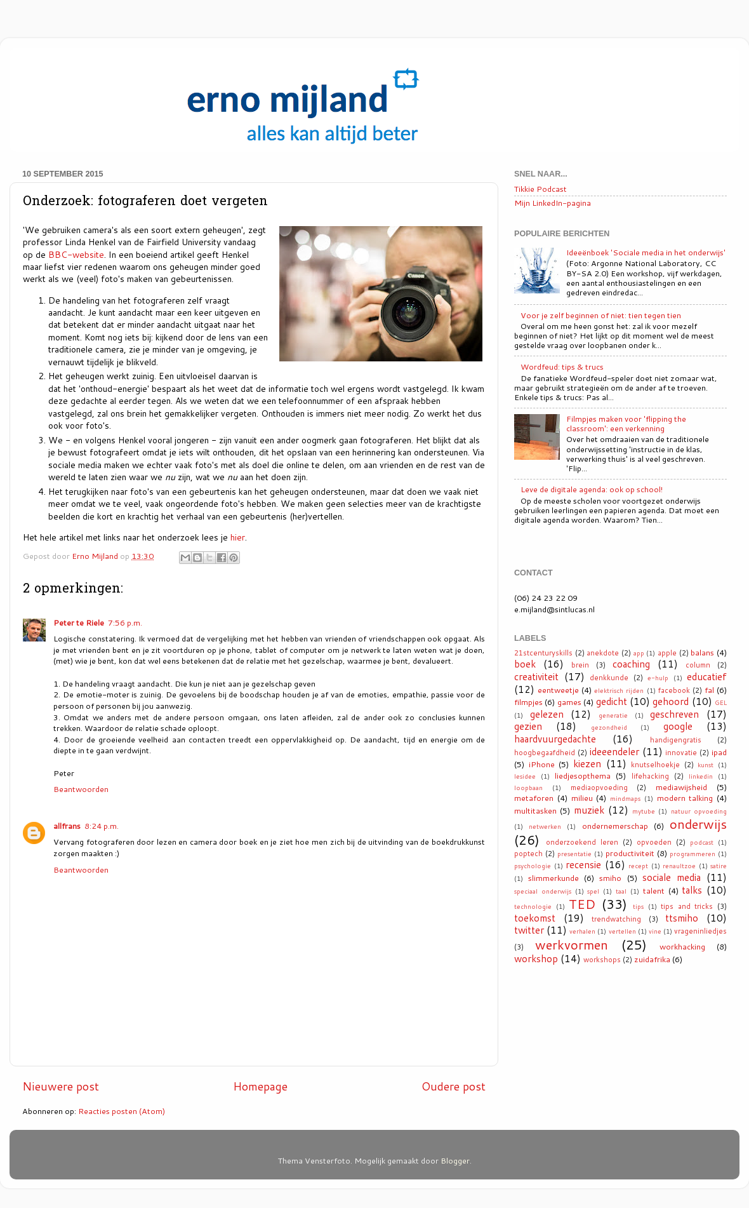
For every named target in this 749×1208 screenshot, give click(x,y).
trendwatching (616, 919)
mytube (643, 811)
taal (621, 891)
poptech (528, 854)
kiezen (587, 763)
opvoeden (654, 842)
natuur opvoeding (699, 811)
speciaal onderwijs (542, 891)
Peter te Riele (78, 622)
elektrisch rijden (619, 690)
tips (638, 906)
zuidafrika (652, 959)
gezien (528, 726)
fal (709, 689)
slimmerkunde (553, 877)
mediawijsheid (681, 787)
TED (582, 904)
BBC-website (76, 254)
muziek (589, 810)
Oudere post (453, 1086)
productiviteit (630, 853)
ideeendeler (614, 751)
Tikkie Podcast (540, 188)
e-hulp (657, 677)
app (638, 652)
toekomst (534, 918)
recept (638, 865)
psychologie (532, 865)
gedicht (611, 701)
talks (692, 890)
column (698, 665)
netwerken (545, 826)
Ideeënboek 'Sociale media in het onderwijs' (646, 252)
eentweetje (558, 689)
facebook (674, 690)
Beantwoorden (81, 789)
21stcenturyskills (543, 653)
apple (667, 653)
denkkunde (609, 678)
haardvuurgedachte (555, 739)
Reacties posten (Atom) (121, 1111)
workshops (602, 960)
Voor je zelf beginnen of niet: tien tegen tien (600, 315)
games (569, 702)
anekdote (603, 653)
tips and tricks (687, 906)
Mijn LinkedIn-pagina (552, 202)
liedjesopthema (583, 775)
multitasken (535, 810)
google (678, 726)
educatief (707, 676)
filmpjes (528, 702)
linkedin (701, 776)
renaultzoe (679, 865)
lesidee (525, 776)
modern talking (685, 797)
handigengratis (675, 740)
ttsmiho (681, 918)
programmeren (692, 853)
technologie (533, 906)
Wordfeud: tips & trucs (562, 366)
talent (654, 890)
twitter (529, 930)
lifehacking (650, 776)
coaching (631, 664)
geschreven (674, 714)
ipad (719, 752)
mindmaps (625, 798)
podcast (701, 842)
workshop (536, 958)
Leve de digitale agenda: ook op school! (591, 489)
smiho (610, 877)
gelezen (547, 714)
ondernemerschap (615, 825)
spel (593, 891)
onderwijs (698, 824)
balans (702, 652)
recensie (583, 864)
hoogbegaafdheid (544, 753)
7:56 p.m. (125, 622)
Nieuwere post (60, 1086)
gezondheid (609, 727)
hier (237, 537)
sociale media (671, 877)
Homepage (260, 1086)
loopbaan (528, 787)
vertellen (622, 931)
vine (655, 931)
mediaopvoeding (599, 787)
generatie (613, 715)
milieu (582, 797)
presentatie (574, 853)
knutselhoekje (655, 765)
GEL (721, 702)
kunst (705, 764)
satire (718, 865)
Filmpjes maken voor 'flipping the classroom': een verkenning (626, 423)
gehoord (671, 701)
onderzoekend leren (582, 842)
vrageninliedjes (700, 931)
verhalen (582, 931)
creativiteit (536, 676)
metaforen (533, 797)
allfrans (67, 825)
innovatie (681, 753)
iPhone (542, 764)
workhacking (682, 946)
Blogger (455, 1160)
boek (525, 664)
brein (580, 665)
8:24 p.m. (101, 825)
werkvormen (571, 944)
